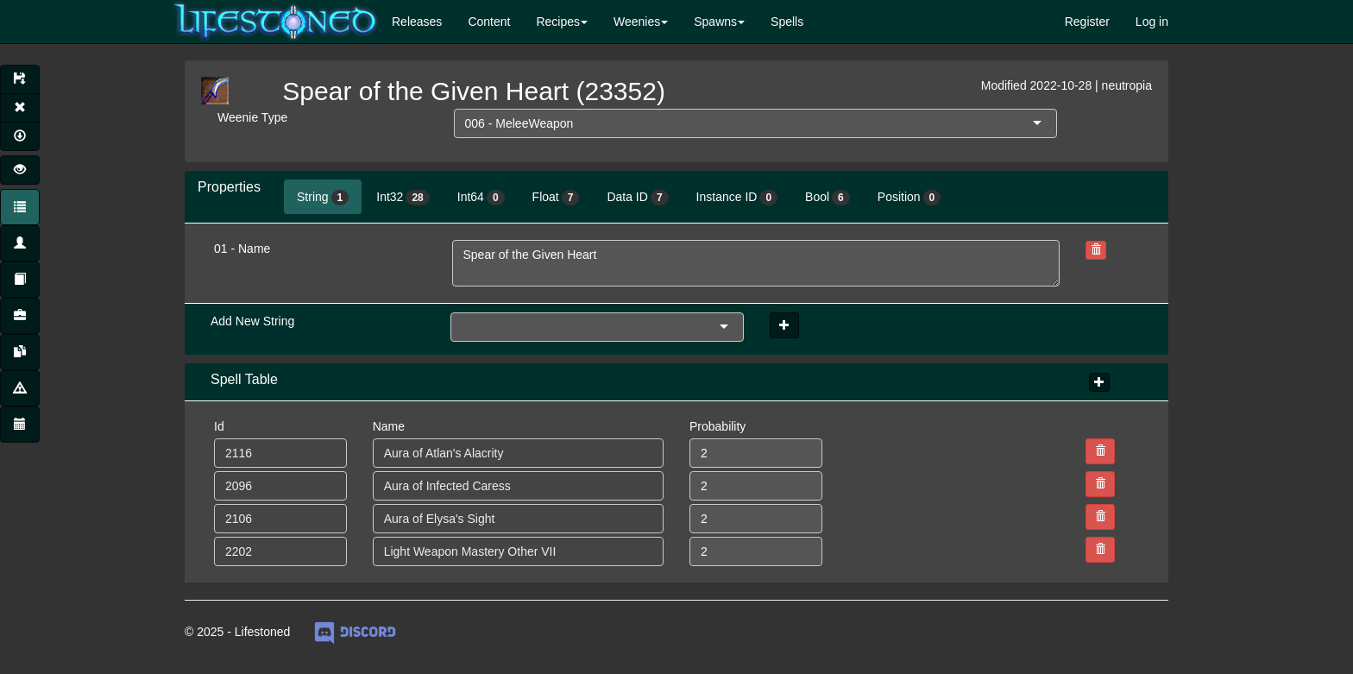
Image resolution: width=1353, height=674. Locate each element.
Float (556, 197)
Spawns (715, 21)
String (323, 197)
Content (489, 21)
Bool (827, 197)
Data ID (637, 197)
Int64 (481, 197)
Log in (1152, 21)
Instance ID (737, 197)
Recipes (558, 21)
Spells (787, 21)
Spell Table (244, 379)
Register (1087, 21)
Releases (417, 21)
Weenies (637, 21)
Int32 (403, 197)
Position (909, 197)
